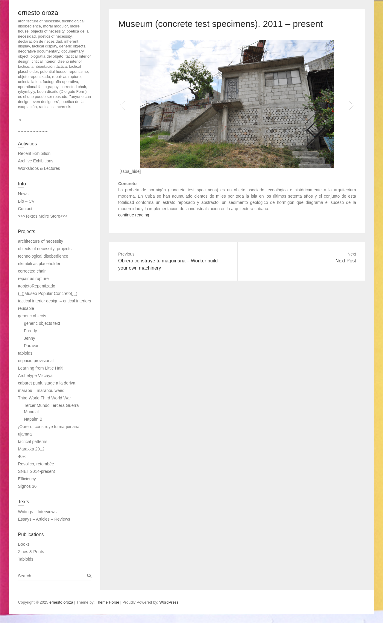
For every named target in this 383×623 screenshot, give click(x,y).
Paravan (31, 345)
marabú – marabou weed (41, 390)
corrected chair (32, 271)
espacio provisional (36, 360)
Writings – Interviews (37, 511)
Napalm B (33, 419)
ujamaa (25, 434)
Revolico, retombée (36, 464)
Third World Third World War (44, 398)
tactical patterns (32, 441)
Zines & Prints (31, 551)
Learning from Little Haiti (40, 368)
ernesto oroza (38, 12)
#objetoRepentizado (36, 286)
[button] (122, 104)
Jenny (29, 338)
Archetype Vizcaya (35, 375)
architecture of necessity (40, 241)
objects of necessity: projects (45, 248)
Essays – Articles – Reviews (44, 519)
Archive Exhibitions (35, 161)
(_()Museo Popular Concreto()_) (47, 293)
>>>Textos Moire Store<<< (43, 216)
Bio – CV (26, 201)
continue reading (133, 215)
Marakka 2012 (31, 449)
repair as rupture (33, 278)
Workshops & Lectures (39, 168)
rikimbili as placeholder (39, 263)
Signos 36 (27, 486)
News (23, 193)
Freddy (30, 330)
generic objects (32, 315)
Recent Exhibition (34, 153)
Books (24, 544)
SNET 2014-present (36, 471)
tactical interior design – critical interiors (54, 301)
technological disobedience (43, 256)
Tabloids (25, 559)
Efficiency (27, 478)
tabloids (25, 353)
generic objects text (42, 323)
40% (22, 456)
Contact (25, 208)
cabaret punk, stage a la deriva (46, 383)
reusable (26, 308)
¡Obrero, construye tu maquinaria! (49, 426)
